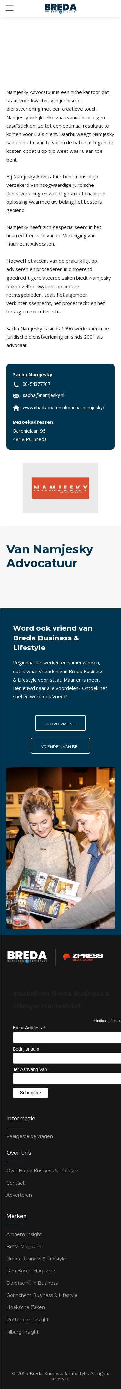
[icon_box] (31, 385)
